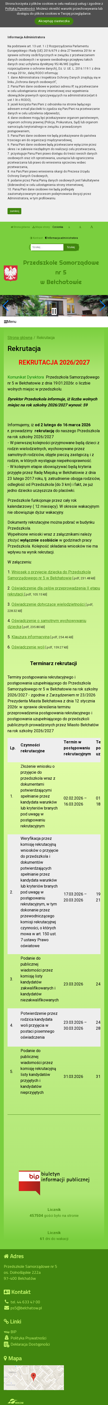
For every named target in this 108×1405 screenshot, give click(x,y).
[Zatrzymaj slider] (54, 311)
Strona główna (20, 227)
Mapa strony (41, 227)
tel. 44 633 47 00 (22, 1302)
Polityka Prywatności (25, 1338)
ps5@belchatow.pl (23, 1308)
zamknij (14, 211)
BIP (10, 1332)
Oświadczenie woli (28, 647)
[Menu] (54, 322)
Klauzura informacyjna (31, 637)
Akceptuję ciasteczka (54, 21)
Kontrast (36, 238)
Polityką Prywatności (20, 8)
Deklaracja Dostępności (27, 1344)
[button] (6, 305)
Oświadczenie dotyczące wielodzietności (49, 604)
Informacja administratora (61, 238)
